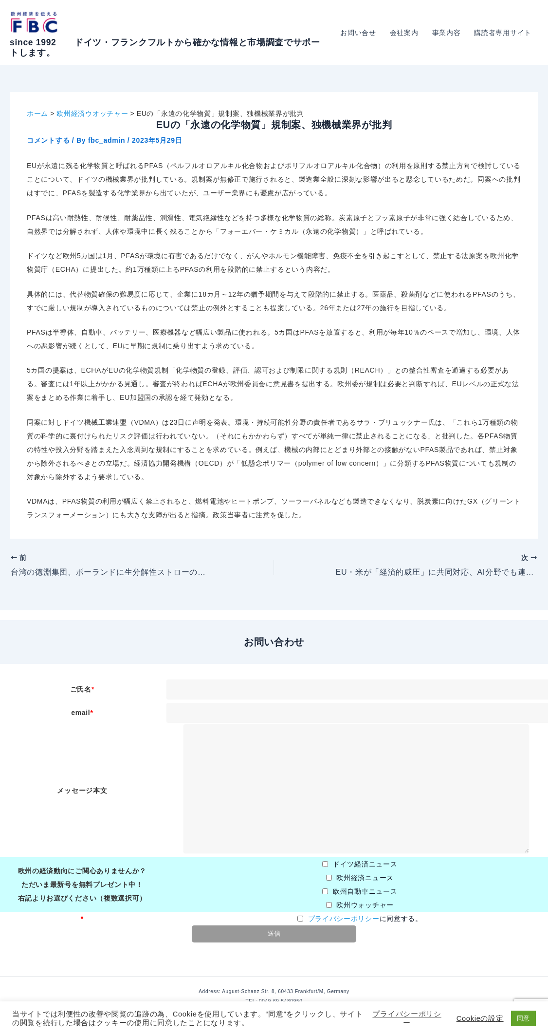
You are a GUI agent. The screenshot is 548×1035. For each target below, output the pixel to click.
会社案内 (404, 33)
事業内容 (446, 33)
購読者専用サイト (502, 33)
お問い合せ (358, 33)
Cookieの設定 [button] (480, 1018)
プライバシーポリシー (344, 918)
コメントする (48, 140)
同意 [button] (523, 1018)
